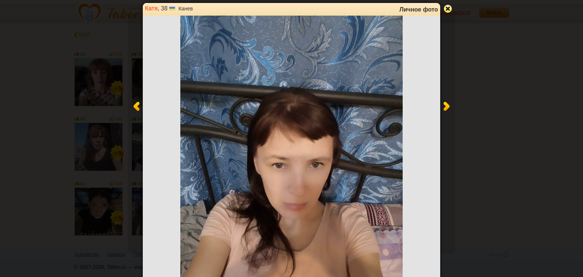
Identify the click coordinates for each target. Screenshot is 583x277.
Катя (151, 8)
